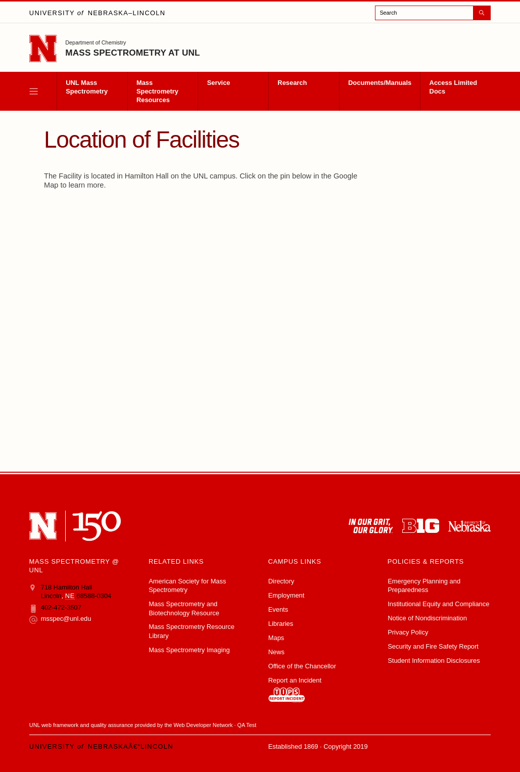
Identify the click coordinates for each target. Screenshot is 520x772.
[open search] (433, 13)
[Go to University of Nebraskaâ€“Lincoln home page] (43, 48)
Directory (281, 581)
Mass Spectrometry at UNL (132, 53)
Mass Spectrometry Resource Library (191, 631)
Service (218, 82)
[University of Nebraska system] (469, 526)
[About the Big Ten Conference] (420, 526)
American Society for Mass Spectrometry (187, 585)
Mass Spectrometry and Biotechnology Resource (184, 608)
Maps (276, 638)
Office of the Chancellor (302, 666)
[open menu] (43, 91)
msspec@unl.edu (60, 619)
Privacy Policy (408, 632)
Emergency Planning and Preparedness (424, 585)
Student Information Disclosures (434, 660)
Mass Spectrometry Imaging (189, 650)
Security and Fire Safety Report (433, 646)
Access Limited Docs (453, 87)
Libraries (280, 623)
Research (292, 82)
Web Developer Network (203, 725)
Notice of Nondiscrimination (427, 618)
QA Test (247, 725)
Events (278, 609)
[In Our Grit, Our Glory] (371, 526)
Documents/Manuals (379, 82)
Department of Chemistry (95, 42)
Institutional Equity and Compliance (438, 604)
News (276, 652)
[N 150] (96, 526)
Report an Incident (294, 689)
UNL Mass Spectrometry (87, 87)
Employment (286, 595)
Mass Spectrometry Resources (157, 91)
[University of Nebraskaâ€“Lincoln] (43, 525)
